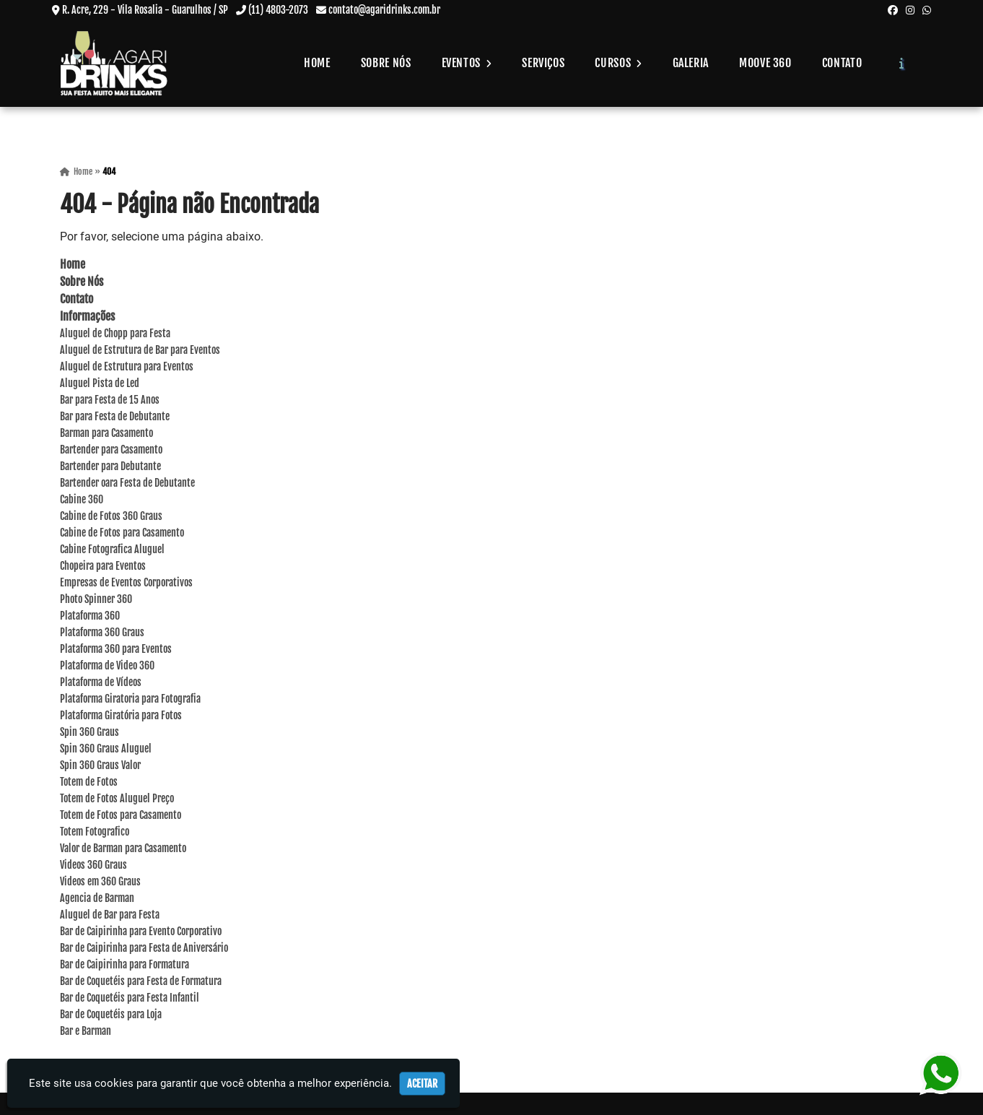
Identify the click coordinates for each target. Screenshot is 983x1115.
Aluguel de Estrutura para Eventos (126, 368)
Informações (87, 318)
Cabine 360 (81, 501)
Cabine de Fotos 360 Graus (111, 517)
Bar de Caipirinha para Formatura (124, 966)
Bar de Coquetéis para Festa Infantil (129, 999)
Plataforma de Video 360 (107, 667)
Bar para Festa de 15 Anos (110, 401)
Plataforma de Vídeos (100, 683)
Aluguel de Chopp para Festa (115, 335)
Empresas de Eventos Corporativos (126, 584)
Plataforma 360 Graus (102, 634)
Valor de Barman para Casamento (123, 849)
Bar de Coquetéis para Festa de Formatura (141, 982)
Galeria (691, 63)
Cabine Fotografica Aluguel (112, 551)
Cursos (618, 63)
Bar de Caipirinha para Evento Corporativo (141, 933)
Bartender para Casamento (111, 451)
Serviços (543, 63)
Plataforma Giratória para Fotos (121, 717)
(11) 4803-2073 (278, 10)
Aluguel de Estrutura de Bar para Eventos (140, 351)
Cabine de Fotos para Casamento (122, 534)
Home (317, 63)
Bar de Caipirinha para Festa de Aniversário (144, 949)
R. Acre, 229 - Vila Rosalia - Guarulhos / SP (145, 10)
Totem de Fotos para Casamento (120, 816)
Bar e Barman (85, 1032)
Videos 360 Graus (93, 866)
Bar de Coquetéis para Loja (111, 1016)
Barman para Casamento (106, 434)
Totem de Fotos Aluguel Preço (117, 800)
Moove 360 (765, 63)
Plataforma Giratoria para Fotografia (130, 700)
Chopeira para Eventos (103, 567)
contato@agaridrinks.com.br (384, 10)
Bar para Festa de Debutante (115, 418)
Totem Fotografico (94, 833)
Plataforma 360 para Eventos (116, 650)
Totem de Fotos (89, 783)
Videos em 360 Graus (100, 883)
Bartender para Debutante (110, 467)
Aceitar (422, 1083)
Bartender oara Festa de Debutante (127, 484)
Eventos (467, 63)
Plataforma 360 (90, 617)
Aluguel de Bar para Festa (110, 916)
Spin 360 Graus (89, 733)
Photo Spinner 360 (96, 600)
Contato (842, 63)
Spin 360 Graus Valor (100, 766)
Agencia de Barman (97, 899)
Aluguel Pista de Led (99, 384)
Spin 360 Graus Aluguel (106, 750)
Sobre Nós (386, 63)
